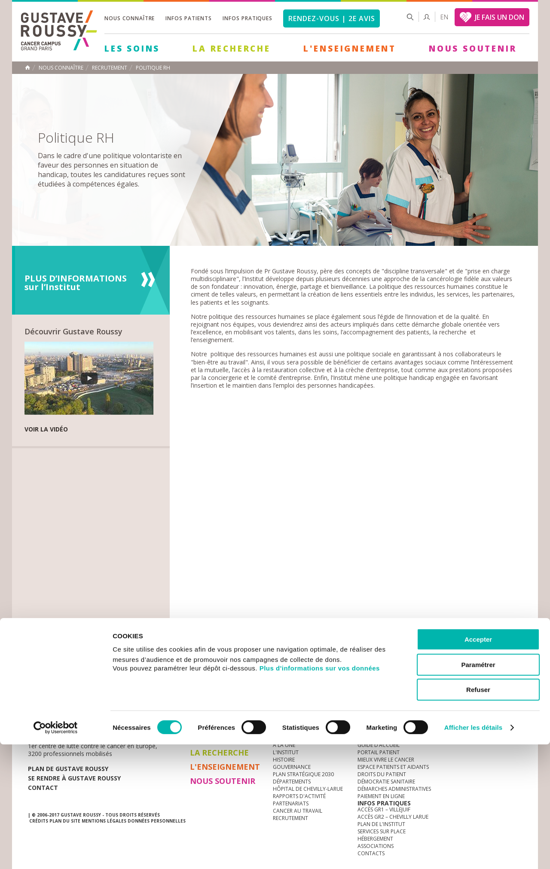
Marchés (285, 709)
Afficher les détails (473, 852)
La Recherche (231, 48)
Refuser (478, 814)
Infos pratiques (247, 18)
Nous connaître (129, 18)
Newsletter (432, 713)
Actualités (54, 709)
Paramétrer (478, 789)
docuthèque (233, 709)
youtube (475, 709)
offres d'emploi (171, 709)
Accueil (27, 67)
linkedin (488, 709)
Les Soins (132, 48)
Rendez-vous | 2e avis (331, 18)
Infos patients (188, 18)
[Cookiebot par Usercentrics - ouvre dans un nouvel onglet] (55, 852)
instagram (462, 709)
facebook (515, 709)
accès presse (109, 709)
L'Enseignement (349, 48)
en (444, 17)
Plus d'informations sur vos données (320, 792)
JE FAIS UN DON (499, 17)
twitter (502, 709)
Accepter (478, 764)
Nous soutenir (472, 48)
